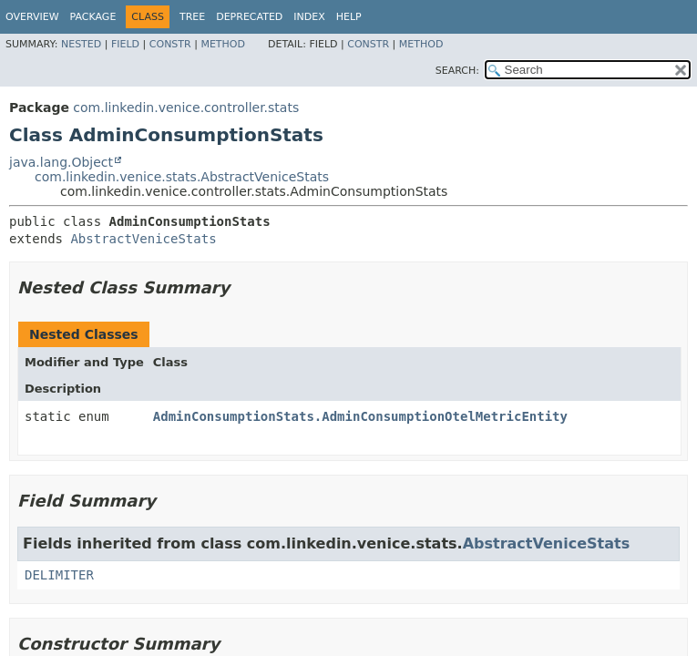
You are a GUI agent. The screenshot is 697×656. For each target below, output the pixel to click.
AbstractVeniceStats (143, 238)
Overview (32, 17)
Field (125, 44)
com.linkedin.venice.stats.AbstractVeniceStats (182, 176)
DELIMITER (59, 575)
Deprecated (249, 17)
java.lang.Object (61, 162)
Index (308, 17)
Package (93, 17)
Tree (192, 17)
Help (349, 17)
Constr (170, 44)
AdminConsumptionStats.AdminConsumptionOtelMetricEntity (360, 416)
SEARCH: (457, 71)
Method (222, 44)
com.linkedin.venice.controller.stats (186, 107)
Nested (81, 44)
